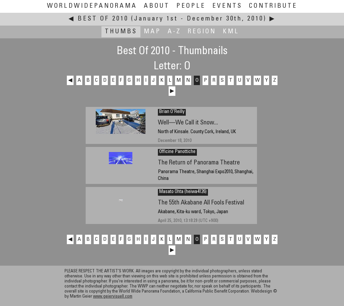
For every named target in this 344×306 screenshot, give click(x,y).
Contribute (273, 6)
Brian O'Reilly (171, 112)
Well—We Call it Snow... (188, 123)
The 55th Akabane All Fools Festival (201, 203)
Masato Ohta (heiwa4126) (183, 192)
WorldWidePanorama (92, 6)
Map (152, 32)
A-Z (174, 32)
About (157, 6)
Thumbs (121, 32)
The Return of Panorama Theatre (199, 163)
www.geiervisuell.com (112, 297)
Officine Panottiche (177, 152)
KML (231, 32)
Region (202, 32)
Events (227, 6)
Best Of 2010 (103, 19)
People (191, 6)
